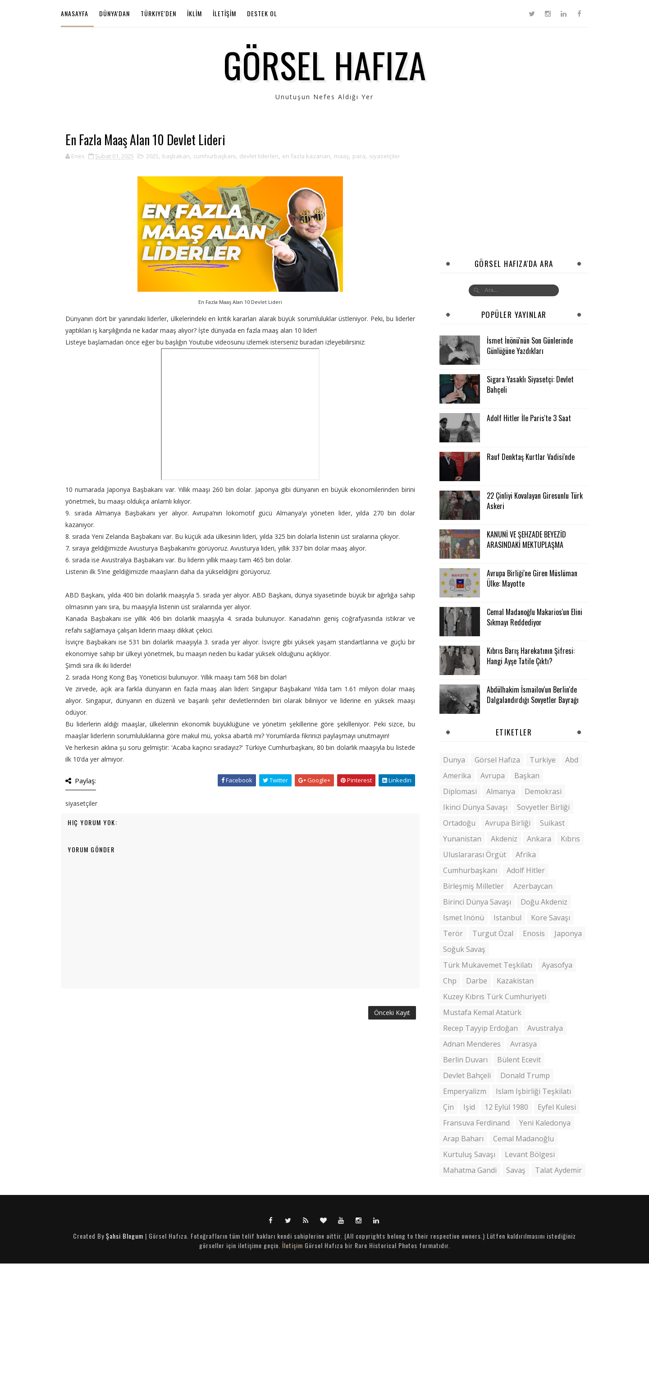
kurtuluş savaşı (469, 1154)
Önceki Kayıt (392, 1012)
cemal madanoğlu (523, 1139)
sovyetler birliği (543, 807)
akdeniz (504, 839)
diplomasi (460, 791)
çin (448, 1107)
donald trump (525, 1075)
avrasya (523, 1044)
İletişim (292, 1245)
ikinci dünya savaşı (475, 807)
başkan (526, 776)
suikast (552, 823)
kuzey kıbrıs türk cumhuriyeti (494, 997)
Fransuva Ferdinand (476, 1123)
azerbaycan (533, 886)
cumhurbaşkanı (214, 156)
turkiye (543, 760)
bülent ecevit (519, 1060)
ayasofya (557, 965)
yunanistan (462, 839)
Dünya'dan (114, 13)
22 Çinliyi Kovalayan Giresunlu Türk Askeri (535, 500)
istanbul (507, 918)
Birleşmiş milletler (473, 886)
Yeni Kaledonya (545, 1123)
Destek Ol (262, 13)
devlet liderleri (259, 156)
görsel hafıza (497, 760)
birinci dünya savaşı (477, 902)
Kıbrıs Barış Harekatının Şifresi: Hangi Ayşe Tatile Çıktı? (531, 655)
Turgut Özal (492, 933)
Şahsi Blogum (124, 1235)
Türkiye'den (158, 13)
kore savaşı (550, 918)
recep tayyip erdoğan (480, 1028)
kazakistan (515, 981)
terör (453, 933)
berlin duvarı (465, 1060)
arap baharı (463, 1139)
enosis (534, 933)
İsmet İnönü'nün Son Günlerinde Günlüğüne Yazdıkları (530, 345)
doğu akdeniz (544, 902)
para (359, 156)
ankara (539, 839)
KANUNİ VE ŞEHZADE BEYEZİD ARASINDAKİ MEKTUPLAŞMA (526, 539)
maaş (341, 156)
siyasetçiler (384, 156)
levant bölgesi (530, 1154)
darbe (476, 981)
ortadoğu (459, 823)
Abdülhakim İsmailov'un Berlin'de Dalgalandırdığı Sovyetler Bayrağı (533, 694)
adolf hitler (526, 870)
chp (450, 981)
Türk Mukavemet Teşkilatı (487, 965)
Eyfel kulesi (557, 1107)
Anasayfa (74, 13)
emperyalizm (464, 1091)
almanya (500, 791)
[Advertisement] (513, 189)
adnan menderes (472, 1044)
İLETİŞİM (224, 13)
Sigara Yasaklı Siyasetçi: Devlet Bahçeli (530, 384)
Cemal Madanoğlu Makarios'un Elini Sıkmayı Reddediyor (534, 616)
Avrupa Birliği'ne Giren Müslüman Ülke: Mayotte (532, 578)
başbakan (176, 156)
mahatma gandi (470, 1170)
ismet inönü (463, 918)
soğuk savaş (464, 949)
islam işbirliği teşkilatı (533, 1091)
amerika (457, 776)
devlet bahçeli (467, 1075)
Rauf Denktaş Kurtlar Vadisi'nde (531, 456)
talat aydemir (558, 1170)
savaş (516, 1170)
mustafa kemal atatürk (482, 1012)
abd (571, 760)
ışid (469, 1107)
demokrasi (543, 791)
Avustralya (545, 1028)
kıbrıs (570, 839)
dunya (454, 760)
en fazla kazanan (306, 156)
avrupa (492, 776)
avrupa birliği (507, 823)
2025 (152, 156)
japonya (568, 933)
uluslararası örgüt (474, 854)
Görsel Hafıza (324, 64)
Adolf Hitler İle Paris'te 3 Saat (529, 418)
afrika (526, 854)
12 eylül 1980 (506, 1107)
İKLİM (194, 13)
